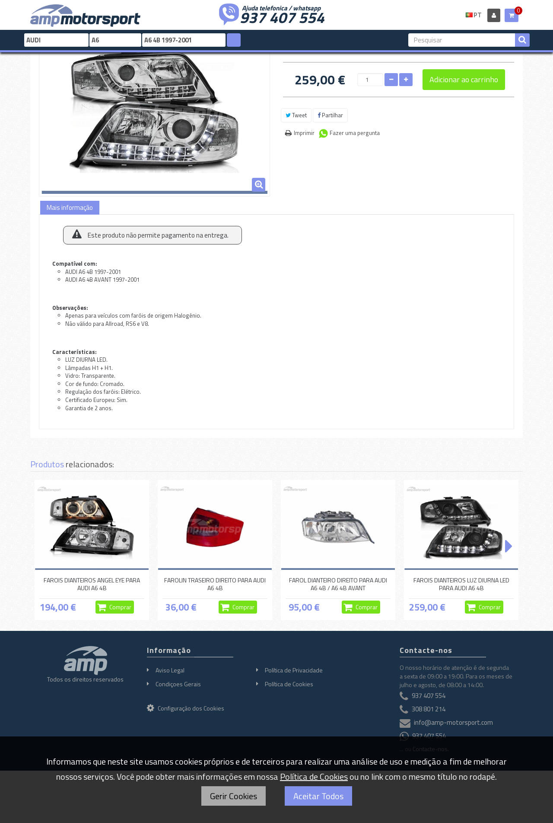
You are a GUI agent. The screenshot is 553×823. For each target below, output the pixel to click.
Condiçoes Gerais (178, 683)
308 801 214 (428, 709)
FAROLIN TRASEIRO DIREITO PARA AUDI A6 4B (215, 583)
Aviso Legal (170, 670)
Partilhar (330, 115)
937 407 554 (282, 16)
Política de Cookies (289, 683)
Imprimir (304, 133)
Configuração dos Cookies (185, 708)
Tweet (296, 115)
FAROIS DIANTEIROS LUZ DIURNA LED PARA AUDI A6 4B (461, 583)
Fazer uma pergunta (355, 133)
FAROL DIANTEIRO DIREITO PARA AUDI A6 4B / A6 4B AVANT (338, 583)
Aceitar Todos (318, 796)
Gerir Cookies (233, 796)
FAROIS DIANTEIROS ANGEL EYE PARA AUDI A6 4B (92, 583)
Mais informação (70, 207)
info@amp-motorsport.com (453, 722)
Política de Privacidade (294, 670)
